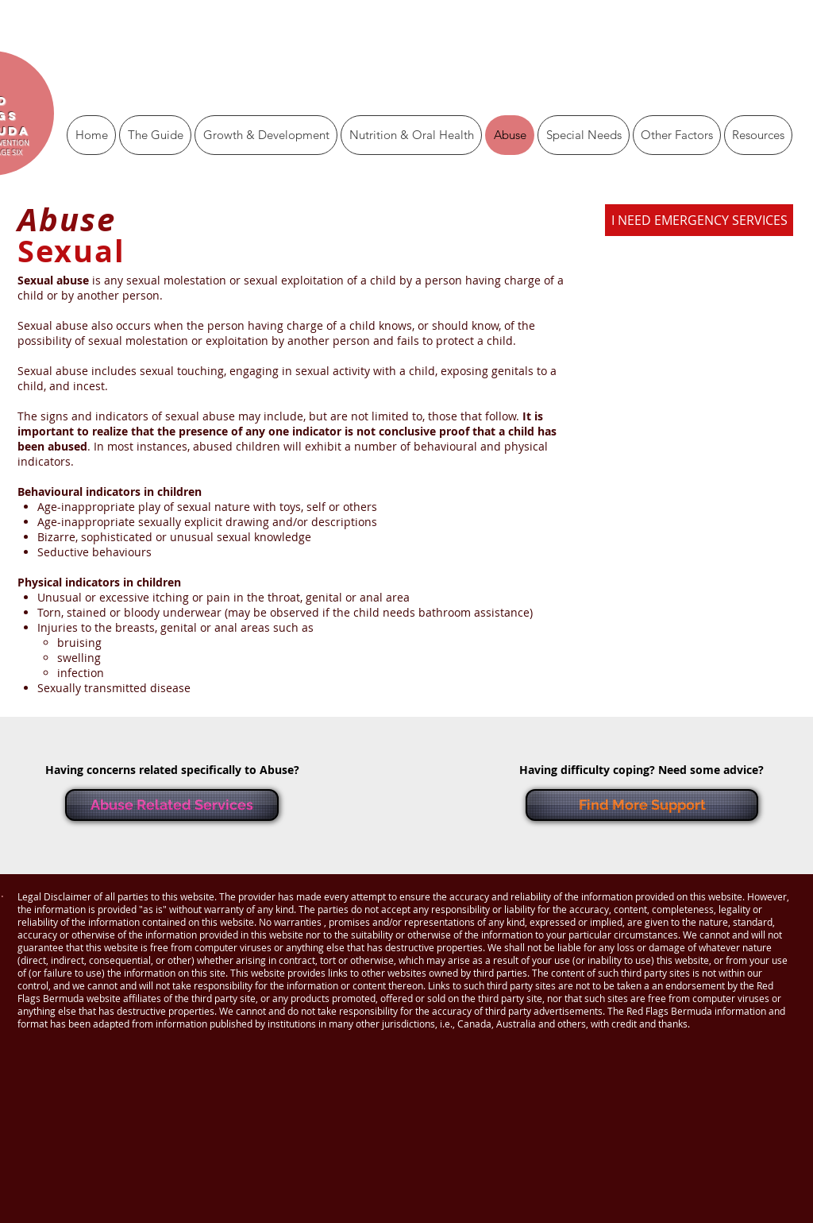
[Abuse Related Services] (172, 805)
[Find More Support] (642, 805)
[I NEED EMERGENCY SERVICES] (699, 220)
